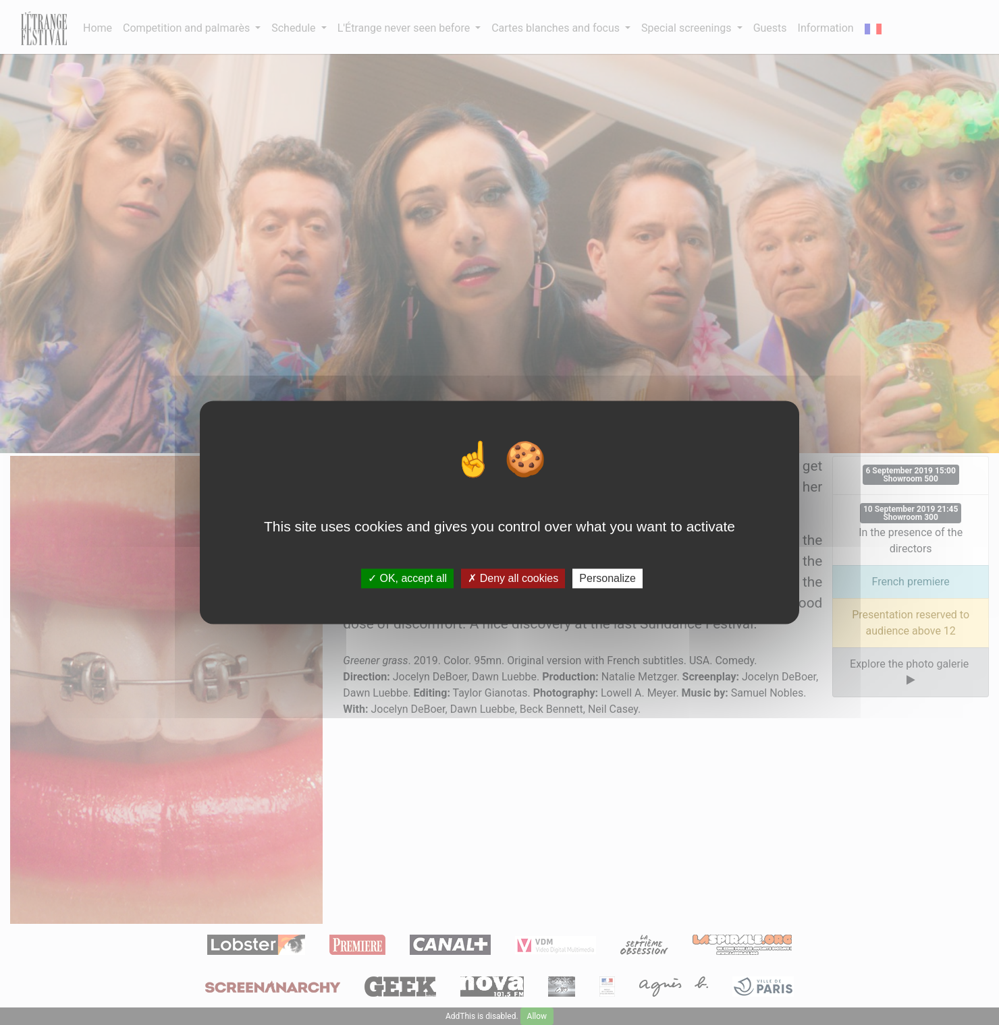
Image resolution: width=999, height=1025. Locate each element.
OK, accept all (407, 578)
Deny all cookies (513, 578)
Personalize (607, 578)
